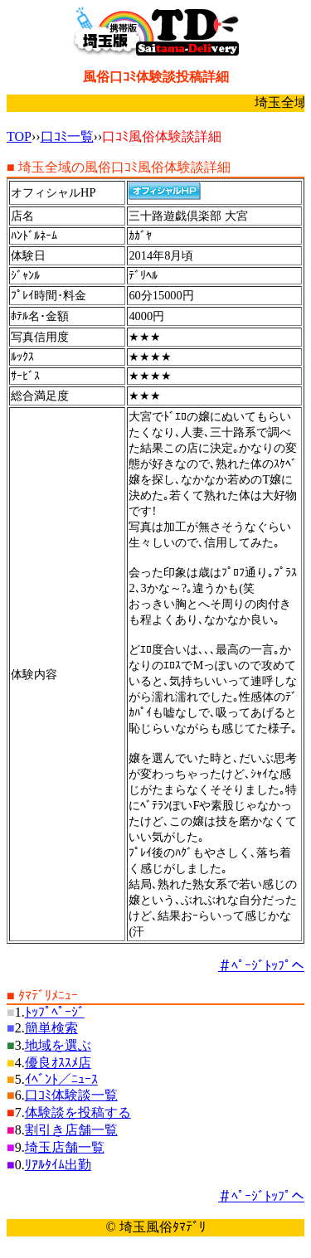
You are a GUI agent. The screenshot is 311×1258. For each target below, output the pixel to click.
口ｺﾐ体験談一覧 (71, 1095)
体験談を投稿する (78, 1112)
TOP (19, 136)
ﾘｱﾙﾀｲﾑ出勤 (58, 1165)
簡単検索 (51, 1028)
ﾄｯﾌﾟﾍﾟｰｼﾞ (55, 1012)
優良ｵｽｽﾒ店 (58, 1063)
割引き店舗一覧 (71, 1130)
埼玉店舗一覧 (64, 1147)
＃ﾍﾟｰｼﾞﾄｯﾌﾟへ (261, 966)
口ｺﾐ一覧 (67, 136)
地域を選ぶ (58, 1045)
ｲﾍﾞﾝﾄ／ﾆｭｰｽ (61, 1079)
